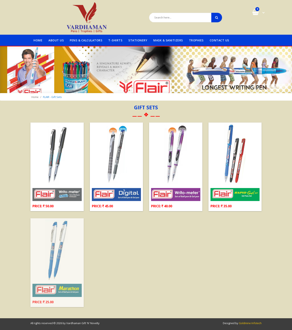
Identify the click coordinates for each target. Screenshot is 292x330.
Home (37, 40)
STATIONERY (137, 40)
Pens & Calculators (86, 40)
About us (56, 40)
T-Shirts (115, 40)
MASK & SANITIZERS (168, 40)
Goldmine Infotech (250, 323)
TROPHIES (196, 40)
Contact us (219, 40)
